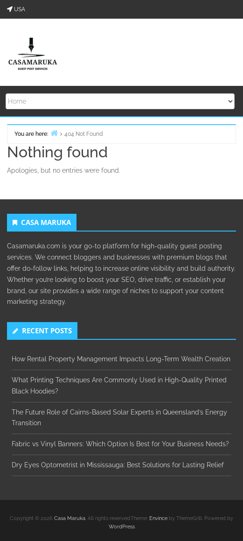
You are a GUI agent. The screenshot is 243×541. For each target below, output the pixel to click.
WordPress (122, 527)
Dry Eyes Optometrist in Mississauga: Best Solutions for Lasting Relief (118, 465)
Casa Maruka (69, 518)
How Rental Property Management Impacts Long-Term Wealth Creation (121, 359)
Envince (158, 518)
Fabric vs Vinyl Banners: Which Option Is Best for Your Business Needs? (120, 444)
